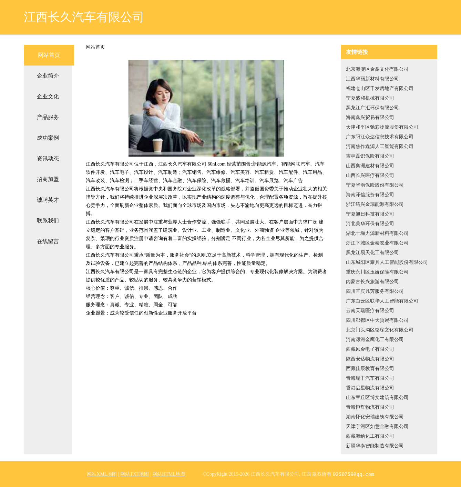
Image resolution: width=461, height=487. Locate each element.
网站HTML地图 (168, 474)
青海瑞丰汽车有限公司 (370, 378)
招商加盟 (48, 179)
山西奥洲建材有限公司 (370, 165)
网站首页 (49, 55)
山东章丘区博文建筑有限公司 (377, 397)
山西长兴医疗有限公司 (370, 175)
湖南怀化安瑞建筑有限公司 (375, 416)
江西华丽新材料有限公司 (372, 78)
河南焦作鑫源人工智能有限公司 (379, 146)
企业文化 (48, 96)
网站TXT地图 (134, 474)
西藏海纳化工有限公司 (370, 436)
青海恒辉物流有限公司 (370, 407)
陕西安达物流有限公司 (370, 358)
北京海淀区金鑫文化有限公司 (377, 69)
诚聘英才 (48, 200)
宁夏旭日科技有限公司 (370, 214)
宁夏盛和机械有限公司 (370, 98)
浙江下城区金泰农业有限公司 (377, 243)
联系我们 (48, 220)
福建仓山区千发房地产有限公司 (379, 88)
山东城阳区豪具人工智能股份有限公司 (387, 262)
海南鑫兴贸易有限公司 (370, 117)
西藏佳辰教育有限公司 (370, 368)
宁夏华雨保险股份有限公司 (375, 185)
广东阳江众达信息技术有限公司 (379, 136)
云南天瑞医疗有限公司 (370, 310)
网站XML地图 (102, 474)
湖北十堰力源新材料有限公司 (377, 233)
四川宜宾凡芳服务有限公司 (375, 291)
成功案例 (48, 138)
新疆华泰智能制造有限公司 (375, 445)
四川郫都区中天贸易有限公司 (377, 320)
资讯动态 (48, 158)
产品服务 (48, 117)
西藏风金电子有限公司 (370, 349)
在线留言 (48, 241)
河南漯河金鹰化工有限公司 (375, 339)
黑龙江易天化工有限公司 (372, 252)
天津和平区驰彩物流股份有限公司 (382, 127)
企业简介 (48, 76)
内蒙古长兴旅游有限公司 (372, 281)
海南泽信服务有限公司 (370, 194)
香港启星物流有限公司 (370, 387)
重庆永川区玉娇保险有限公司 (377, 272)
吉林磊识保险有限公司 (370, 156)
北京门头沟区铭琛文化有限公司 (379, 329)
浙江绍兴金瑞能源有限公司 (375, 204)
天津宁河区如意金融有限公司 (377, 426)
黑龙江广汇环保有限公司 (372, 107)
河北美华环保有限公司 (370, 223)
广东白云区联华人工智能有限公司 (382, 301)
